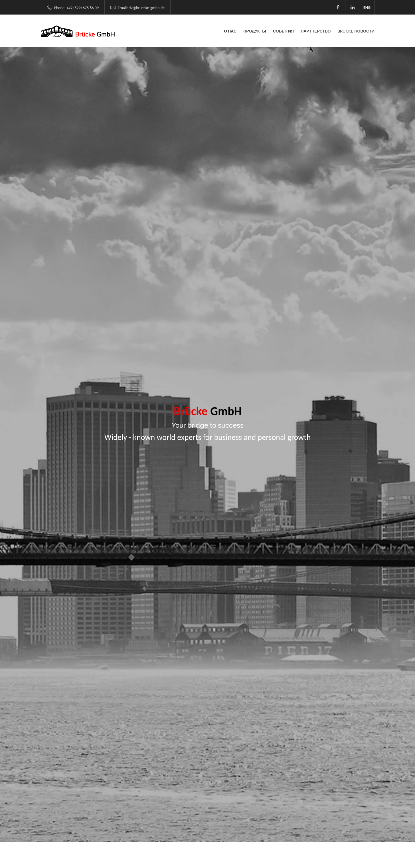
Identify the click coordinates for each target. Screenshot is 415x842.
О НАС (230, 31)
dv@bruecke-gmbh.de (147, 7)
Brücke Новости (355, 31)
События (283, 31)
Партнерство (316, 31)
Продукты (254, 31)
